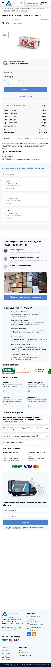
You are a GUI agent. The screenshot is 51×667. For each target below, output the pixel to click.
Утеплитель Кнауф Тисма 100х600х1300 (15, 11)
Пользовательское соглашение (33, 666)
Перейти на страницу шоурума (25, 297)
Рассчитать (25, 522)
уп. (11, 72)
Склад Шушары (11, 110)
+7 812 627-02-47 (44, 3)
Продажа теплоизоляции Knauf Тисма (15, 10)
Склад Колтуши (11, 119)
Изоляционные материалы (23, 8)
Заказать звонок (32, 3)
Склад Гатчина (11, 126)
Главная (4, 8)
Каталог (10, 8)
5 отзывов (15, 19)
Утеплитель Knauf (38, 8)
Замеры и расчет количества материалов (8, 657)
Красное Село (10, 123)
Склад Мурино (10, 113)
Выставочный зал (25, 655)
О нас (21, 650)
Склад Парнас (10, 116)
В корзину (25, 90)
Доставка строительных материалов (7, 651)
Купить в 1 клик (25, 96)
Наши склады (23, 653)
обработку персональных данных (26, 527)
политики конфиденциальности (16, 528)
